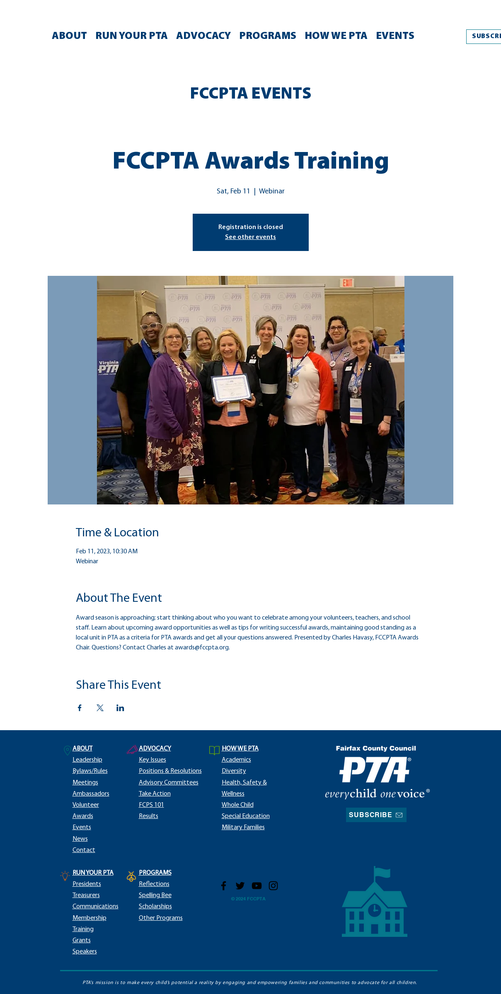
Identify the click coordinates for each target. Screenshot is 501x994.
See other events (250, 237)
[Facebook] (224, 886)
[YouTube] (257, 886)
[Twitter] (240, 886)
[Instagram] (273, 886)
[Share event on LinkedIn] (120, 707)
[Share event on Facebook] (80, 707)
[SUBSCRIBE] (376, 815)
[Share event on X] (100, 707)
